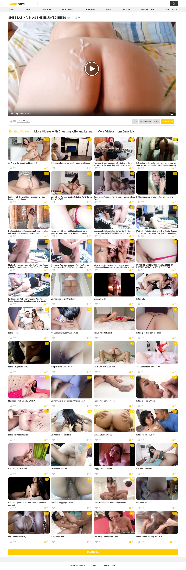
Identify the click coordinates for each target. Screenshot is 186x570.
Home (11, 10)
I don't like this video (14, 121)
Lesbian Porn (147, 10)
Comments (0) (167, 121)
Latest (28, 10)
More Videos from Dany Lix (116, 131)
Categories (90, 10)
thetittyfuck (171, 10)
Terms (95, 566)
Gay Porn (126, 10)
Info (135, 121)
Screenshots (145, 121)
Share (156, 121)
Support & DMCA (77, 566)
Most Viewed (68, 10)
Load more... (93, 552)
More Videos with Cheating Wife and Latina (63, 131)
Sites (108, 10)
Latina (17, 4)
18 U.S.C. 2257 (110, 566)
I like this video (11, 121)
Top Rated (46, 10)
